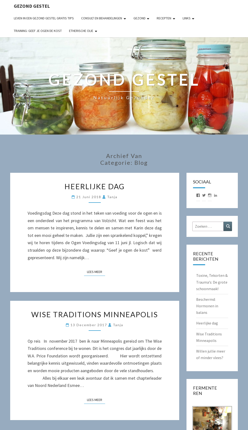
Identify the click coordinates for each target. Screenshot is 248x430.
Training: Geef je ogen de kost (38, 31)
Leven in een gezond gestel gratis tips (44, 18)
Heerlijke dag (94, 186)
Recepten (164, 18)
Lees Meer (96, 271)
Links (187, 18)
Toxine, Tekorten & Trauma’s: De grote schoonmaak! (212, 282)
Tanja (112, 197)
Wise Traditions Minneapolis (94, 314)
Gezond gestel (32, 6)
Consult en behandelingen (101, 18)
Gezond (139, 18)
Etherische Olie (81, 31)
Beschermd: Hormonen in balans (207, 306)
